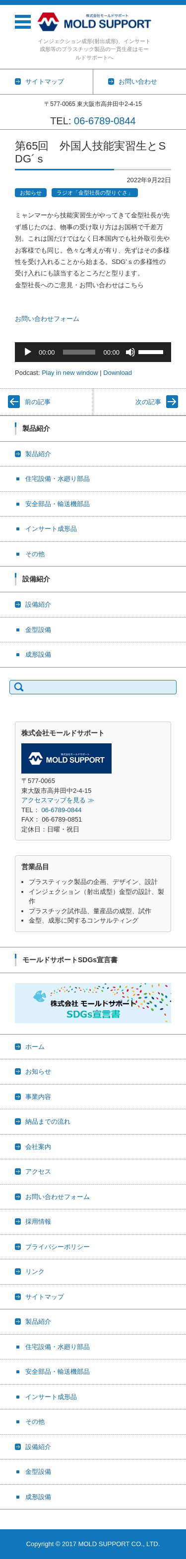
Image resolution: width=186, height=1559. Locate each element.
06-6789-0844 (105, 120)
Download (117, 372)
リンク (35, 1271)
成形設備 (38, 654)
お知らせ (31, 193)
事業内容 (38, 1096)
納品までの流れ (47, 1121)
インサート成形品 (51, 528)
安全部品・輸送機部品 (57, 504)
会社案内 (38, 1146)
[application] (93, 352)
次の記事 (148, 402)
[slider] (79, 352)
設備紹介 (38, 604)
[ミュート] (130, 352)
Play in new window (70, 372)
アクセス (38, 1171)
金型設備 (38, 629)
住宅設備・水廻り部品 (57, 478)
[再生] (28, 352)
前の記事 (38, 402)
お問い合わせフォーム (47, 318)
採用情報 (38, 1221)
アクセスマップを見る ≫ (57, 800)
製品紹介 (38, 454)
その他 (35, 554)
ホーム (35, 1046)
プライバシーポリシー (57, 1246)
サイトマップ (44, 1296)
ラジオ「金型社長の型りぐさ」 (95, 193)
